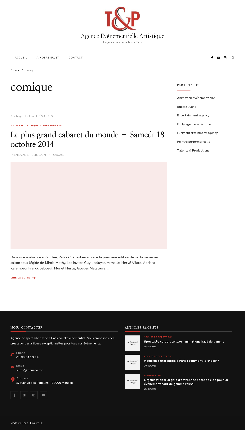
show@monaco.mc (29, 370)
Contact (76, 57)
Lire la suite (23, 278)
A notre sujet (48, 57)
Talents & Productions (193, 150)
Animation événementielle (196, 98)
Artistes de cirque (24, 125)
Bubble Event (186, 107)
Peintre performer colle (193, 142)
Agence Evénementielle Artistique (122, 36)
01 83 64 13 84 (27, 357)
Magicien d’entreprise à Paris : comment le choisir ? (181, 361)
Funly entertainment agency (197, 133)
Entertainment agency (193, 115)
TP (41, 423)
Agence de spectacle (158, 337)
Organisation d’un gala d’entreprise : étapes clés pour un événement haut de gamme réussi (186, 382)
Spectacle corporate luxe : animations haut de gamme (184, 342)
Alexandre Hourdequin (31, 155)
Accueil (21, 57)
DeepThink (28, 423)
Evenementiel (52, 125)
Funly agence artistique (194, 124)
